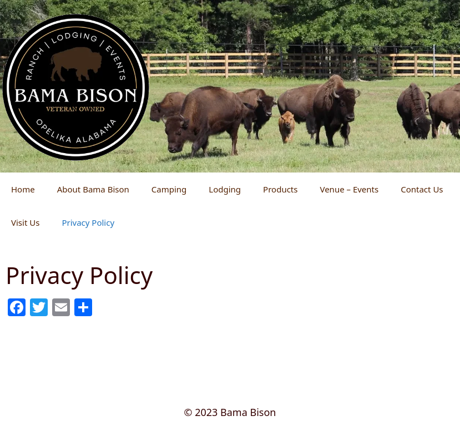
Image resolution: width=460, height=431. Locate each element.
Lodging (225, 189)
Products (280, 189)
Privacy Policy (88, 222)
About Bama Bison (93, 189)
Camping (169, 189)
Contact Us (422, 189)
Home (23, 189)
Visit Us (25, 222)
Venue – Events (349, 189)
